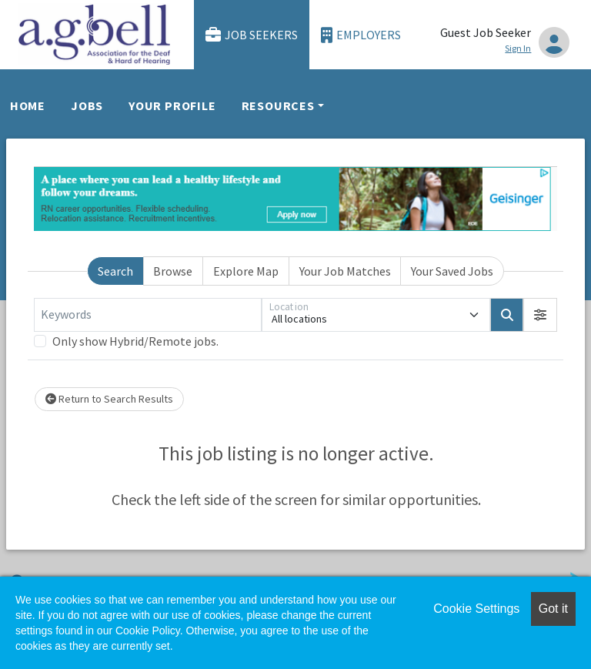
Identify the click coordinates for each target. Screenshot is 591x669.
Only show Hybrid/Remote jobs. (135, 341)
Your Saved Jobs (452, 271)
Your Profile (172, 105)
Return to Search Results (109, 399)
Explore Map (246, 271)
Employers (361, 35)
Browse (172, 271)
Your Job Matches (345, 271)
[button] (540, 315)
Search (115, 271)
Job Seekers (251, 35)
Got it (553, 608)
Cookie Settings (476, 608)
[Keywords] (148, 315)
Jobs (87, 105)
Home (27, 105)
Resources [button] (278, 105)
